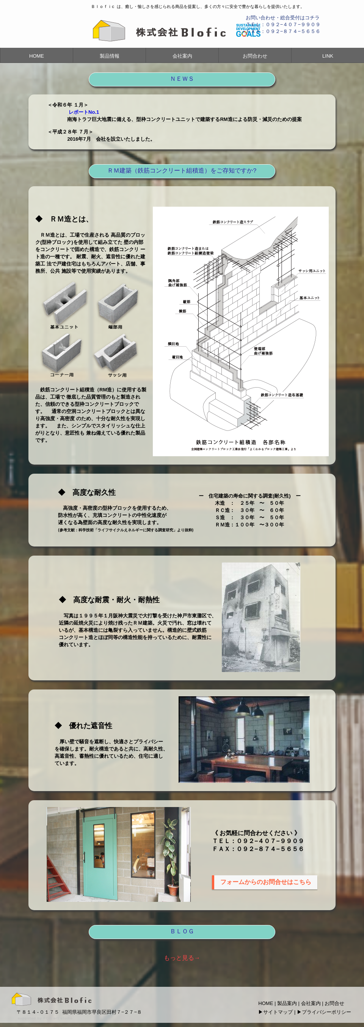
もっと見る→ (182, 958)
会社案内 (182, 56)
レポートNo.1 (84, 112)
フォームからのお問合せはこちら (265, 882)
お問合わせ (255, 56)
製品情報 (109, 56)
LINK (327, 56)
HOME (36, 56)
